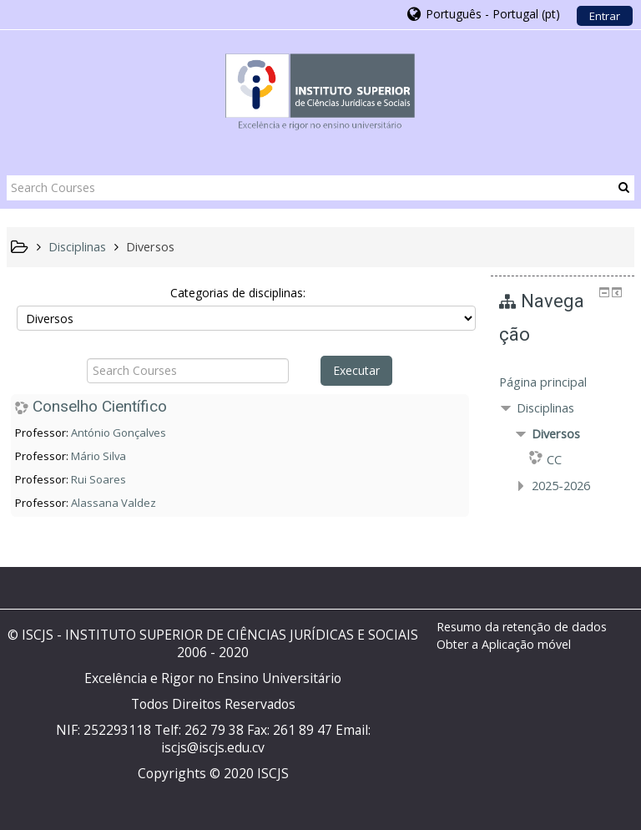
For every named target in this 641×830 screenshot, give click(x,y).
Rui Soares (98, 479)
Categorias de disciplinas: (237, 293)
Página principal (543, 382)
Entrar (604, 15)
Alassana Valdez (113, 502)
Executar (356, 370)
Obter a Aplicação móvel (504, 644)
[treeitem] (563, 382)
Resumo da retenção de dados (522, 627)
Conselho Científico (100, 406)
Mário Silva (98, 455)
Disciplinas (545, 408)
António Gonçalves (118, 432)
